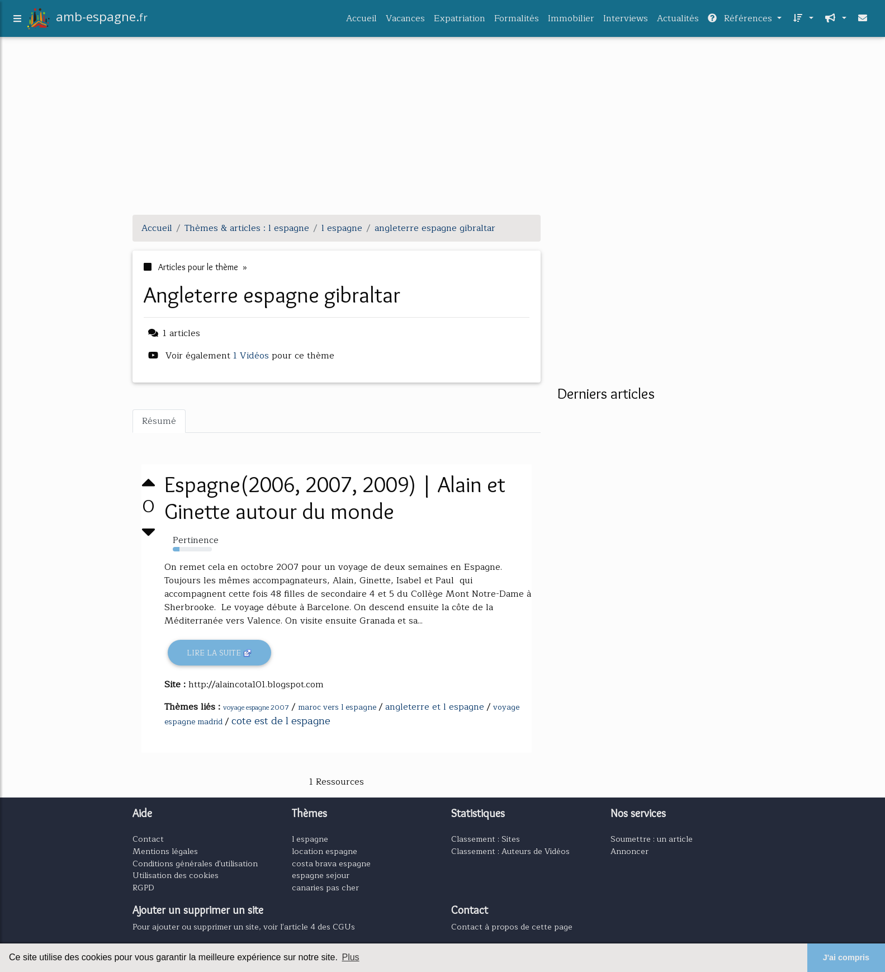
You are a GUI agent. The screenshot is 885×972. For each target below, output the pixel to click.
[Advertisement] (442, 127)
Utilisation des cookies (175, 875)
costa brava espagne (331, 863)
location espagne (324, 851)
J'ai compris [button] (846, 957)
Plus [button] (350, 957)
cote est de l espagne (280, 721)
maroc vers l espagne (337, 707)
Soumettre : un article (651, 839)
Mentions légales (165, 851)
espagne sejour (320, 875)
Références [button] (741, 20)
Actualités (678, 20)
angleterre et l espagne (434, 707)
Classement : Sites (485, 839)
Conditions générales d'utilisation (195, 863)
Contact (148, 839)
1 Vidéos (252, 355)
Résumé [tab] (159, 421)
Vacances (405, 20)
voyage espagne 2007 (256, 707)
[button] (802, 21)
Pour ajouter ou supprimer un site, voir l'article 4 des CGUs (243, 926)
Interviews (625, 20)
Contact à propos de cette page (511, 926)
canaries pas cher (325, 887)
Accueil (361, 20)
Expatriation (459, 20)
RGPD (143, 887)
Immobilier (571, 20)
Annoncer (629, 851)
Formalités (516, 20)
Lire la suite (219, 653)
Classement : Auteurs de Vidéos (510, 851)
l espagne (310, 839)
